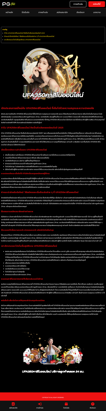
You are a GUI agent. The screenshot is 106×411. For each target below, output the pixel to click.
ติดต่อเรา (80, 12)
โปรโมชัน (25, 12)
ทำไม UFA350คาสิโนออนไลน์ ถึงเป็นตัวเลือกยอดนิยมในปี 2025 (24, 33)
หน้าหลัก (9, 12)
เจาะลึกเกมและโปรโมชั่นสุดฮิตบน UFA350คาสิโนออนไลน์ (22, 40)
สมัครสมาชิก (62, 12)
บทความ (97, 12)
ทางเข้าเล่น (43, 12)
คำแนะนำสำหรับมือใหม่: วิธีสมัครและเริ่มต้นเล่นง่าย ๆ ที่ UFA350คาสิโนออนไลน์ (29, 36)
